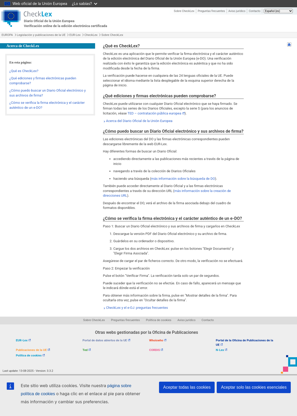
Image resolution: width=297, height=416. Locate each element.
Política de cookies (158, 320)
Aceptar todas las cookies (186, 387)
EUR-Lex (75, 35)
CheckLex (91, 35)
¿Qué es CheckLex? (23, 71)
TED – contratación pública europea (154, 113)
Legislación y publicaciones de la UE (41, 35)
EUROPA (7, 35)
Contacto (254, 11)
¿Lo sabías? (84, 3)
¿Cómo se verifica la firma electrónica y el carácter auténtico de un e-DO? (47, 105)
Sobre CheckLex (184, 11)
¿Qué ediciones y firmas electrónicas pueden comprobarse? (42, 80)
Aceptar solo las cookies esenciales (254, 387)
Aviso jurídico (237, 11)
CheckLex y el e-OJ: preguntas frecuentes (137, 308)
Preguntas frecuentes (211, 11)
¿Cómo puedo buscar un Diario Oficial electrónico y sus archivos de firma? (47, 92)
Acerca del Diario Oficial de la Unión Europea (139, 121)
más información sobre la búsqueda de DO (183, 179)
